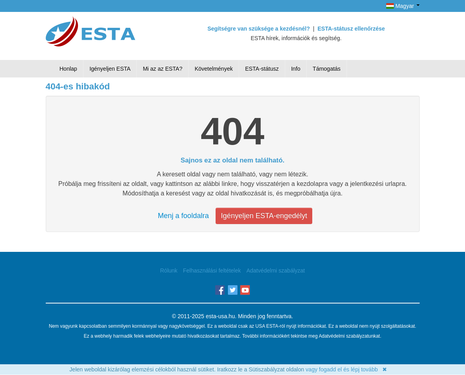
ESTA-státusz (262, 69)
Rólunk (169, 270)
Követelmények (214, 69)
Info (295, 69)
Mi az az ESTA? (162, 69)
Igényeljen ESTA (109, 69)
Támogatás (326, 69)
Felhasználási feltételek (212, 270)
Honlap (68, 69)
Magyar (402, 6)
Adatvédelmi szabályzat (275, 270)
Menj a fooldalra (183, 216)
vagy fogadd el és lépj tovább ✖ (346, 369)
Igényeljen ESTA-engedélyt (264, 216)
